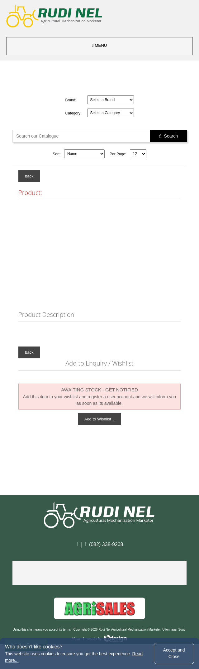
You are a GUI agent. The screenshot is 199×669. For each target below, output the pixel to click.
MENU (99, 45)
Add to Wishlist (99, 419)
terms (67, 629)
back (29, 176)
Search (168, 135)
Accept (174, 653)
